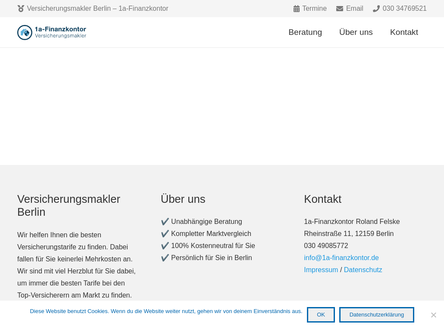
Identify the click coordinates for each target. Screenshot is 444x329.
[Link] (52, 32)
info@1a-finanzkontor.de (341, 257)
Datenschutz (363, 269)
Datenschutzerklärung (377, 314)
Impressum (321, 269)
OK (321, 314)
